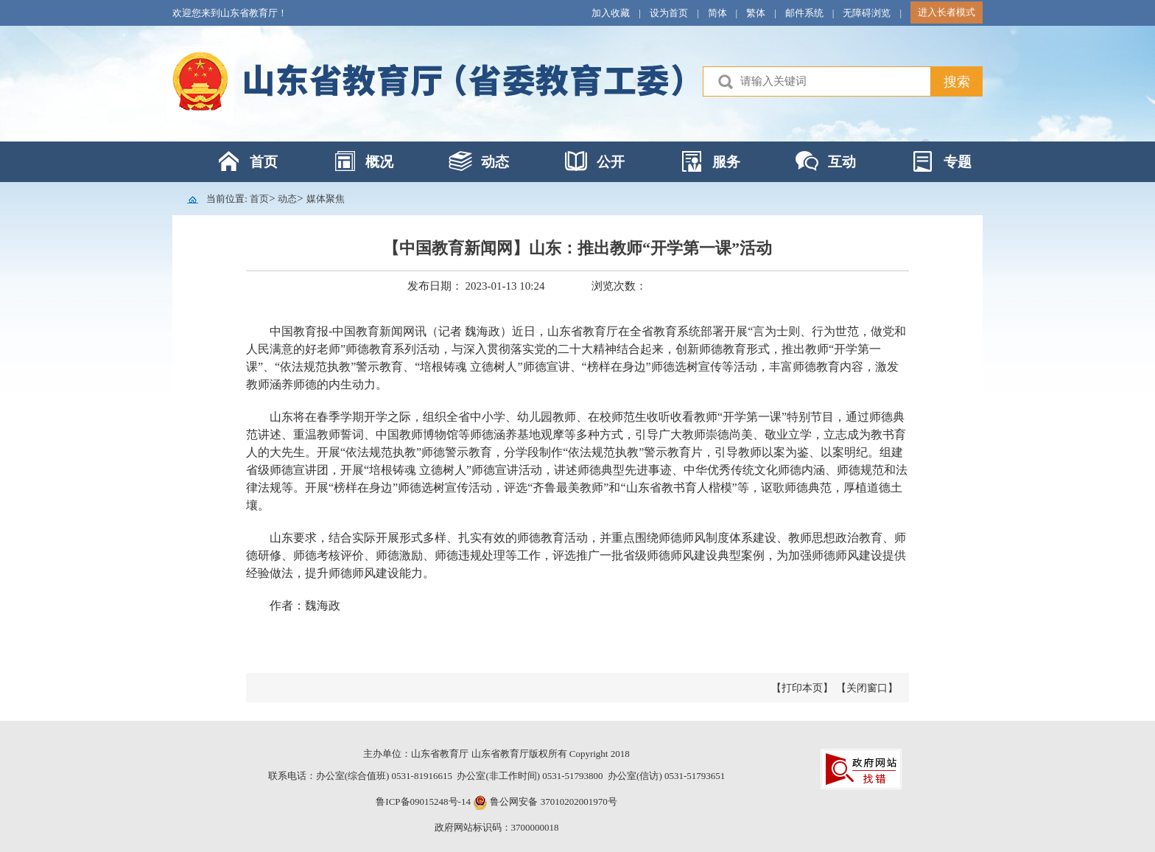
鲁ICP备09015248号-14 (423, 801)
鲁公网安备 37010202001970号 (552, 801)
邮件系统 (804, 12)
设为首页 (669, 12)
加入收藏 (610, 12)
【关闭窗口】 (867, 688)
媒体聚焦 (325, 198)
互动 (842, 162)
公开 (611, 162)
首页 (264, 162)
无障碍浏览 (867, 12)
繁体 (755, 12)
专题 (958, 162)
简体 (717, 12)
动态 (495, 162)
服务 (726, 162)
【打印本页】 (802, 688)
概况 (379, 162)
